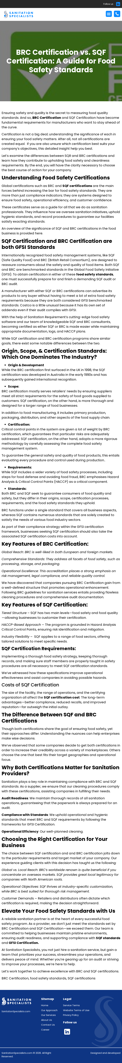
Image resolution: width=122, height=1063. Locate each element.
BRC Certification (46, 117)
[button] (108, 13)
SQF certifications (77, 186)
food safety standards (94, 274)
